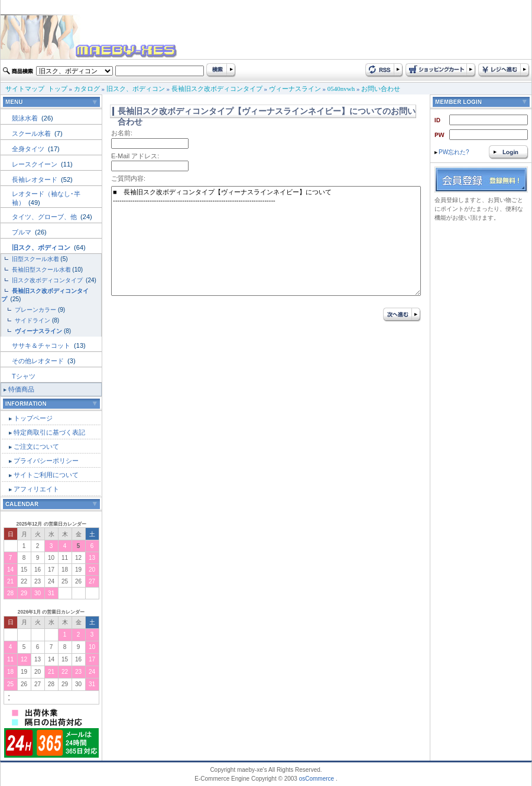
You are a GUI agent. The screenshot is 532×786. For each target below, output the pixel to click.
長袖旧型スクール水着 (41, 269)
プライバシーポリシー (46, 460)
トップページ (33, 418)
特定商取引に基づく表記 (49, 432)
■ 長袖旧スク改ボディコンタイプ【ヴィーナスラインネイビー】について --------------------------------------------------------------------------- (266, 241)
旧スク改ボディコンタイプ (48, 280)
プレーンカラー (35, 309)
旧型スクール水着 (35, 259)
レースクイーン (35, 164)
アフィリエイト (36, 489)
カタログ (87, 88)
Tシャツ (23, 376)
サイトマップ (24, 88)
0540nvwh (341, 88)
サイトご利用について (46, 474)
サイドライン (32, 320)
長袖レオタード (35, 179)
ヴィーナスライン (295, 88)
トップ (57, 88)
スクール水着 (32, 133)
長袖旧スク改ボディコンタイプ (216, 88)
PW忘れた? (451, 152)
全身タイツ (29, 148)
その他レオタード (39, 360)
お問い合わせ (380, 88)
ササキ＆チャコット (42, 345)
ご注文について (36, 446)
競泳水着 (26, 118)
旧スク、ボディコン (135, 88)
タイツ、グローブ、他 (45, 216)
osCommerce (316, 778)
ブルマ (22, 232)
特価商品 (21, 389)
